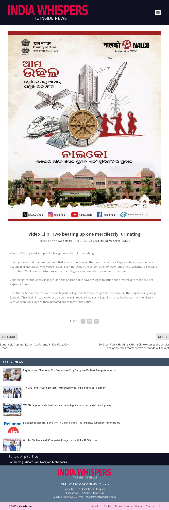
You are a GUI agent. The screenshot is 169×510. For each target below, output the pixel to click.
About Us (96, 506)
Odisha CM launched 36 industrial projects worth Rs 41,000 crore (60, 440)
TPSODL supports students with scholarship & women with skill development (67, 405)
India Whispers (25, 506)
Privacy (128, 506)
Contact (108, 506)
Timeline (150, 506)
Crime (116, 241)
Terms (118, 506)
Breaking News (102, 241)
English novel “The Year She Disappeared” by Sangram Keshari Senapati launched (70, 370)
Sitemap (138, 506)
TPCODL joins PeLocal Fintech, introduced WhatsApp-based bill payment (64, 387)
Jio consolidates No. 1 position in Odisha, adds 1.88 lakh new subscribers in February (71, 422)
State (125, 241)
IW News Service (61, 241)
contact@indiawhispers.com (101, 496)
